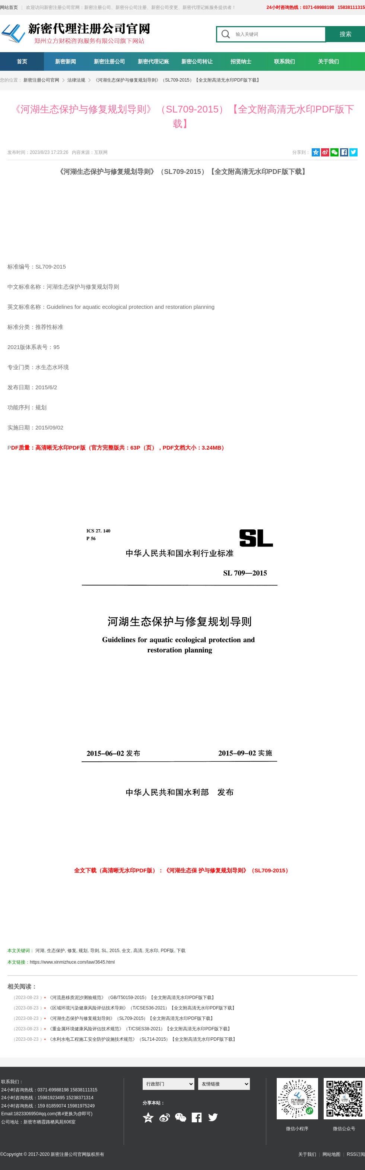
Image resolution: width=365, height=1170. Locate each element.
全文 (126, 950)
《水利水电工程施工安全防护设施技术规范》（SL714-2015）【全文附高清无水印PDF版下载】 (142, 1039)
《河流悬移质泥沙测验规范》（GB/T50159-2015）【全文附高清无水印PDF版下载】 (132, 997)
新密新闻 (65, 61)
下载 (181, 950)
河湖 (39, 950)
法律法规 (76, 80)
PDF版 (167, 950)
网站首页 (9, 7)
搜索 (346, 34)
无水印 (151, 950)
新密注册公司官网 (41, 80)
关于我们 (328, 61)
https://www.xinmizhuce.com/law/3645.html (72, 962)
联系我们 (284, 61)
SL (104, 950)
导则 (94, 950)
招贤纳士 (241, 61)
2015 (115, 950)
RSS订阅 (356, 1154)
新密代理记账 (153, 61)
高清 (137, 950)
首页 (22, 61)
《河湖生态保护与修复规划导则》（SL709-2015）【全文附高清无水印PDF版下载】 (177, 80)
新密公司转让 (197, 61)
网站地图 (331, 1154)
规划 (83, 950)
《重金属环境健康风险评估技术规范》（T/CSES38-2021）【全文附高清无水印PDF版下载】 (140, 1028)
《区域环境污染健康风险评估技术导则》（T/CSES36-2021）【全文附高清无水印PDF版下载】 (142, 1008)
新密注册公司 (109, 61)
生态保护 (56, 950)
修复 (71, 950)
